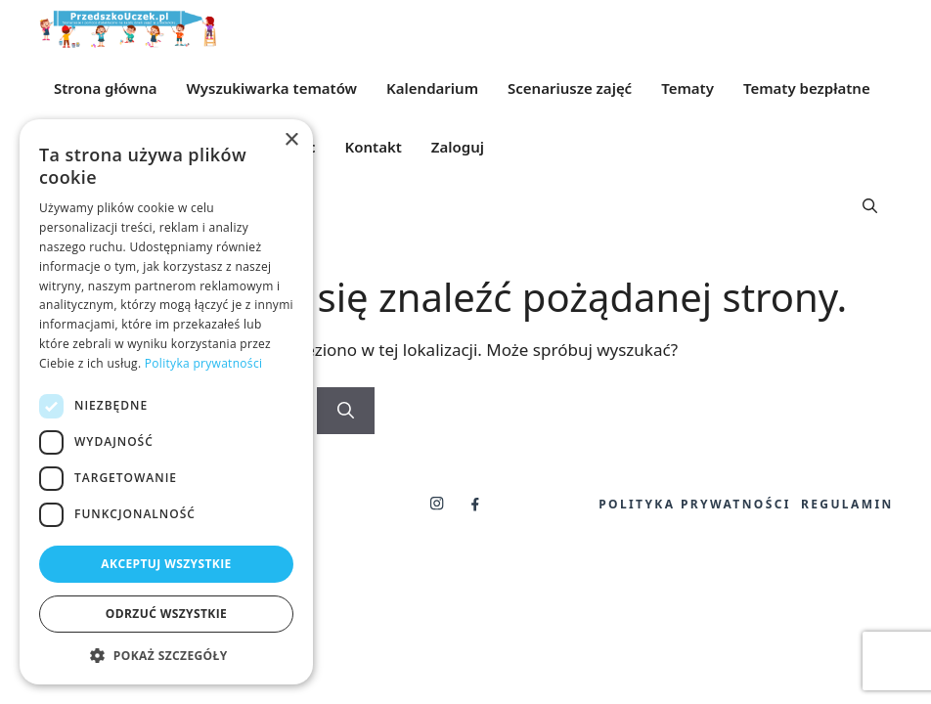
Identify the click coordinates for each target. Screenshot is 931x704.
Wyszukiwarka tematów (272, 88)
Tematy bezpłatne (806, 88)
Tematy (687, 88)
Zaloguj (457, 146)
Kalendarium (432, 88)
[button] (870, 205)
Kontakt (373, 146)
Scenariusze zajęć (570, 88)
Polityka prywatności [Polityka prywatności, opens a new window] (203, 363)
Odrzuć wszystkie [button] (166, 613)
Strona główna (105, 88)
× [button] (291, 140)
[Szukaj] (346, 410)
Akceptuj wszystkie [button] (166, 563)
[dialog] (166, 401)
